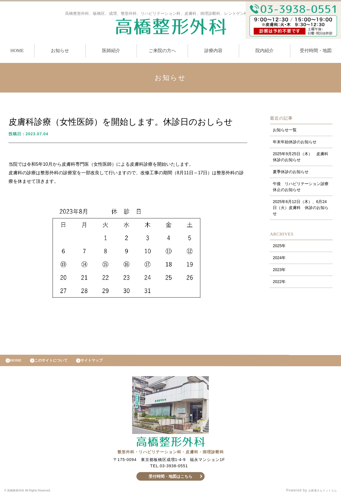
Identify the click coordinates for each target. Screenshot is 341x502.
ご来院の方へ (162, 52)
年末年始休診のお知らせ (295, 143)
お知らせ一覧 (285, 131)
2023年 (279, 271)
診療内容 (213, 52)
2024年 (279, 259)
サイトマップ (104, 363)
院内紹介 (264, 52)
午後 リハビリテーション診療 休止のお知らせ (302, 188)
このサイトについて (57, 363)
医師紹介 (111, 52)
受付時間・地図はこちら (170, 480)
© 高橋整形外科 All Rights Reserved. (36, 495)
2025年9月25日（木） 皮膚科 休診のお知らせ (302, 158)
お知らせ (60, 52)
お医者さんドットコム (318, 495)
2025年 (279, 247)
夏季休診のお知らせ (291, 173)
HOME (17, 363)
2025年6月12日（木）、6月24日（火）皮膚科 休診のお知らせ (300, 209)
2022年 (279, 283)
